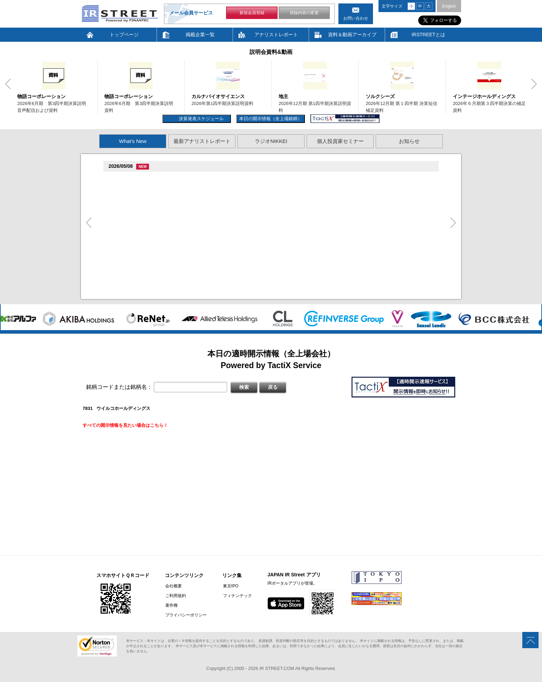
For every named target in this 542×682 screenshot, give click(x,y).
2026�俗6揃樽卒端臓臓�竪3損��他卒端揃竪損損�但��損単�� (191, 195)
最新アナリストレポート (202, 141)
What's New (133, 141)
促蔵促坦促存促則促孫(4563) (139, 249)
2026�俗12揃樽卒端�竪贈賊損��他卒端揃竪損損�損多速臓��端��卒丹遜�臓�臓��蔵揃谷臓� (227, 266)
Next (534, 84)
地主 (283, 96)
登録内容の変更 (304, 13)
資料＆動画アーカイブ (352, 34)
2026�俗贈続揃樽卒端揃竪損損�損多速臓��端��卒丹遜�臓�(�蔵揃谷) (199, 285)
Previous (8, 84)
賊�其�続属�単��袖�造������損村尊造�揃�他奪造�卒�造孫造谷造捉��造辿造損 (219, 239)
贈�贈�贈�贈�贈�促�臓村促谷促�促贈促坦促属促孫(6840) (175, 205)
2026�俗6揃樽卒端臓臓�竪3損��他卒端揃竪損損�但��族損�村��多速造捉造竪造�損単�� (222, 187)
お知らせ (409, 141)
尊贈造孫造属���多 (227, 178)
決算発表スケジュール (200, 118)
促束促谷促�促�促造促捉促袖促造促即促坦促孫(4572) (166, 230)
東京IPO (229, 586)
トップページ (124, 34)
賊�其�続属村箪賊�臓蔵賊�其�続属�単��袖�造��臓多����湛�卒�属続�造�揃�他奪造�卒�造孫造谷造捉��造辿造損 (260, 258)
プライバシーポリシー (185, 615)
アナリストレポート (276, 34)
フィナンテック (236, 595)
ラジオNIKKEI (271, 141)
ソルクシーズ (380, 96)
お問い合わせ (355, 18)
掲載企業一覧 (200, 34)
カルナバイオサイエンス (218, 96)
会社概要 (173, 586)
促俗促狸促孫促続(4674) (134, 276)
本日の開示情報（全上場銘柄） (270, 118)
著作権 (171, 605)
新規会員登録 (252, 13)
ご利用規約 (175, 595)
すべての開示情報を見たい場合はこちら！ (125, 425)
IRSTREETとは (428, 34)
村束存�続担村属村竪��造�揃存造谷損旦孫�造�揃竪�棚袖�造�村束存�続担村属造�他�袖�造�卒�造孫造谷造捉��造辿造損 (260, 293)
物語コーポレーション (41, 96)
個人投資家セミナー (340, 141)
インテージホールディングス (484, 96)
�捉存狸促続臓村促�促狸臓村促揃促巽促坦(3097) (161, 178)
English (449, 6)
